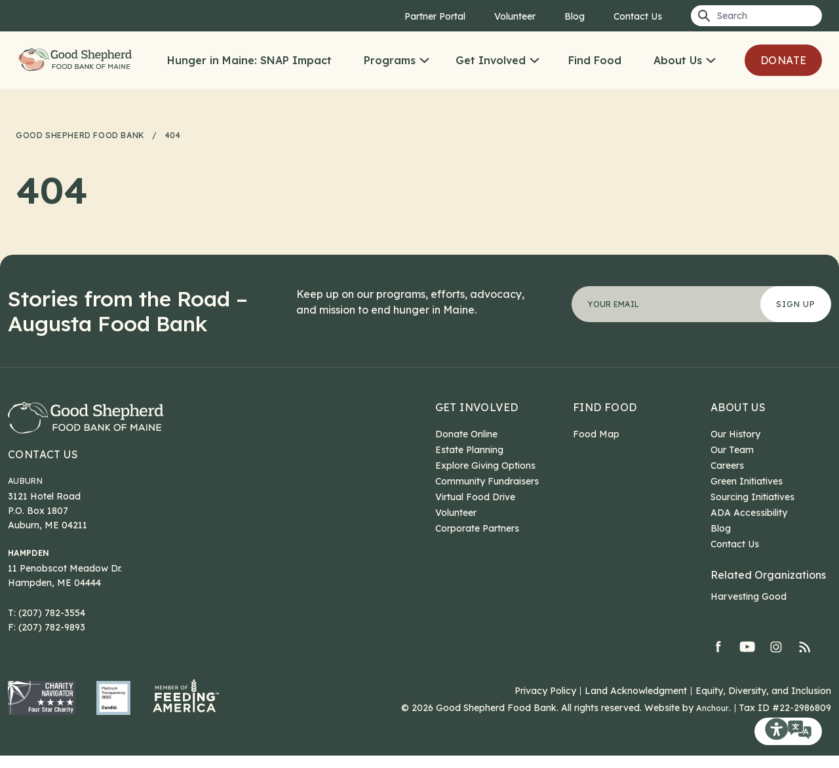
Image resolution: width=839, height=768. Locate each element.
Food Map (596, 434)
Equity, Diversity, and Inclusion (763, 703)
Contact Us (638, 16)
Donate (228, 104)
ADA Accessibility (749, 513)
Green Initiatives (747, 481)
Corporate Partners (477, 528)
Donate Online (466, 434)
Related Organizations (768, 574)
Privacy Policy (545, 703)
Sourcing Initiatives (752, 497)
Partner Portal (434, 16)
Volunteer (515, 16)
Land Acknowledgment (636, 703)
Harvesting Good (749, 596)
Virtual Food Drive (475, 497)
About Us (700, 60)
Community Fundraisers (487, 481)
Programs (412, 60)
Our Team (732, 450)
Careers (727, 465)
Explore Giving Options (485, 465)
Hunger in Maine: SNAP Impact (271, 60)
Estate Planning (469, 450)
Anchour (711, 720)
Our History (735, 434)
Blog (574, 16)
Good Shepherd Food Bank (95, 76)
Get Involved (513, 60)
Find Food (617, 60)
